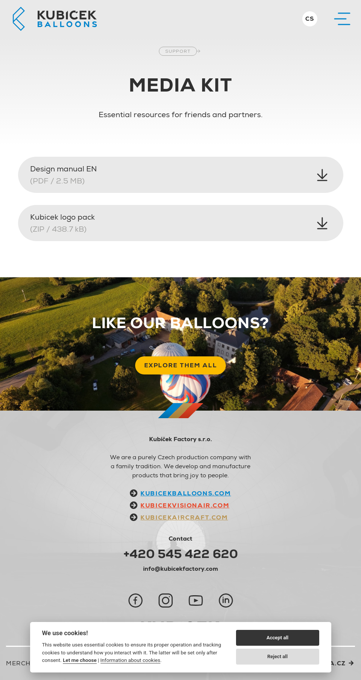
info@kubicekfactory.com (180, 569)
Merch (18, 663)
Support (177, 51)
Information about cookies (130, 660)
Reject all (277, 656)
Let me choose (79, 660)
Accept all (277, 637)
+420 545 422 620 (180, 553)
